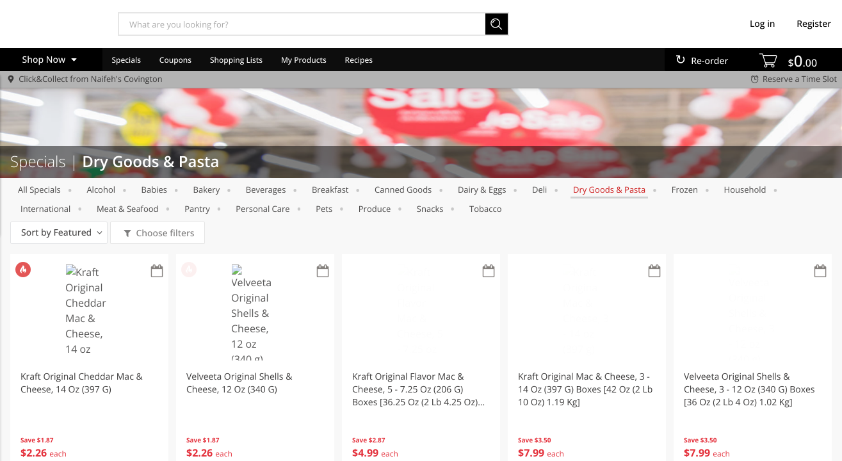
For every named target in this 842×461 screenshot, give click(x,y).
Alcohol (100, 189)
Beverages (266, 189)
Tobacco (485, 208)
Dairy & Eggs (482, 189)
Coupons (175, 59)
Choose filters (164, 233)
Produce (375, 208)
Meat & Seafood (128, 208)
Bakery (206, 189)
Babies (154, 189)
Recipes (359, 59)
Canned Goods (403, 189)
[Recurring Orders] (157, 272)
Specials (126, 59)
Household (745, 189)
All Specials (39, 189)
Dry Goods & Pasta (609, 189)
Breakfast (330, 189)
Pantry (196, 208)
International (45, 208)
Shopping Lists (236, 59)
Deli (539, 189)
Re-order (709, 61)
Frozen (685, 189)
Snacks (430, 208)
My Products (304, 59)
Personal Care (262, 208)
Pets (324, 208)
